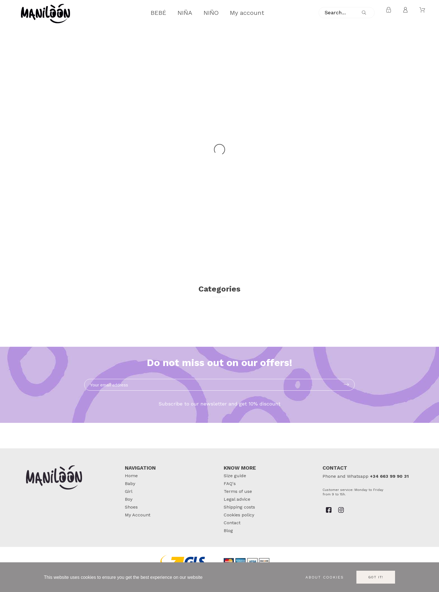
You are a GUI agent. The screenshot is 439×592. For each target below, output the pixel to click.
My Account (137, 515)
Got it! (376, 577)
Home (131, 475)
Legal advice (237, 499)
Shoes (131, 507)
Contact (232, 522)
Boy (128, 499)
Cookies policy (239, 515)
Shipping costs (239, 507)
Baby (130, 483)
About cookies (324, 577)
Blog (228, 530)
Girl (128, 491)
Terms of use (238, 491)
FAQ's (230, 483)
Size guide (235, 475)
